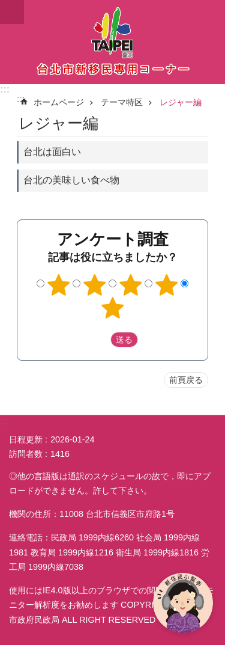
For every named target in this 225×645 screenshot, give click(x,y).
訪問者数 (26, 454)
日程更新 (26, 439)
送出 (99, 339)
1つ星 (58, 285)
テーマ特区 (122, 102)
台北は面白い (52, 152)
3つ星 (130, 285)
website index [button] (12, 12)
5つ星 (112, 307)
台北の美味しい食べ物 (71, 180)
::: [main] (21, 99)
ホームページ (59, 102)
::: (5, 89)
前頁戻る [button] (186, 380)
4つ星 (166, 285)
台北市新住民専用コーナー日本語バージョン (112, 42)
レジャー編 (181, 102)
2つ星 (94, 285)
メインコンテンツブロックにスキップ (6, 6)
